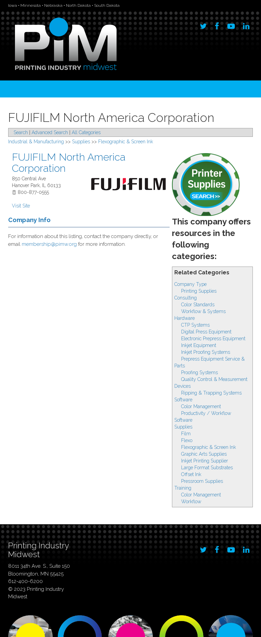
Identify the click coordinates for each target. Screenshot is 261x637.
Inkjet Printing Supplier (204, 460)
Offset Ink (191, 474)
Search (21, 132)
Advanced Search (50, 132)
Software (183, 399)
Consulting (185, 298)
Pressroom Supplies (202, 481)
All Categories (86, 132)
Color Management (201, 406)
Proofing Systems (199, 372)
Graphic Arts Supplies (204, 454)
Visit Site (21, 205)
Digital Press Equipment (206, 331)
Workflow (191, 501)
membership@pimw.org (49, 244)
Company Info (29, 219)
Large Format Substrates (207, 467)
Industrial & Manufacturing (36, 141)
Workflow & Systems (203, 311)
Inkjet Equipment (198, 345)
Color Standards (197, 304)
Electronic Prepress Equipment (213, 338)
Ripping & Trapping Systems (211, 393)
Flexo (186, 440)
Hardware (184, 318)
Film (186, 433)
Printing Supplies (198, 291)
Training (182, 488)
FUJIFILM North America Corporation (68, 162)
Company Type (190, 284)
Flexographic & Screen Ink (208, 447)
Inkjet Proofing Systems (205, 352)
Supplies (183, 427)
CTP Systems (195, 325)
